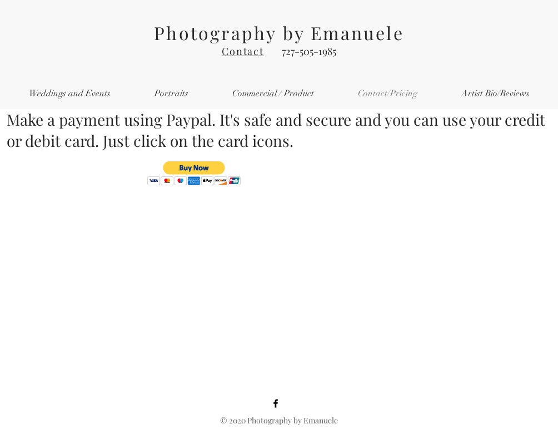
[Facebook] (275, 403)
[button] (194, 173)
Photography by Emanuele (279, 33)
